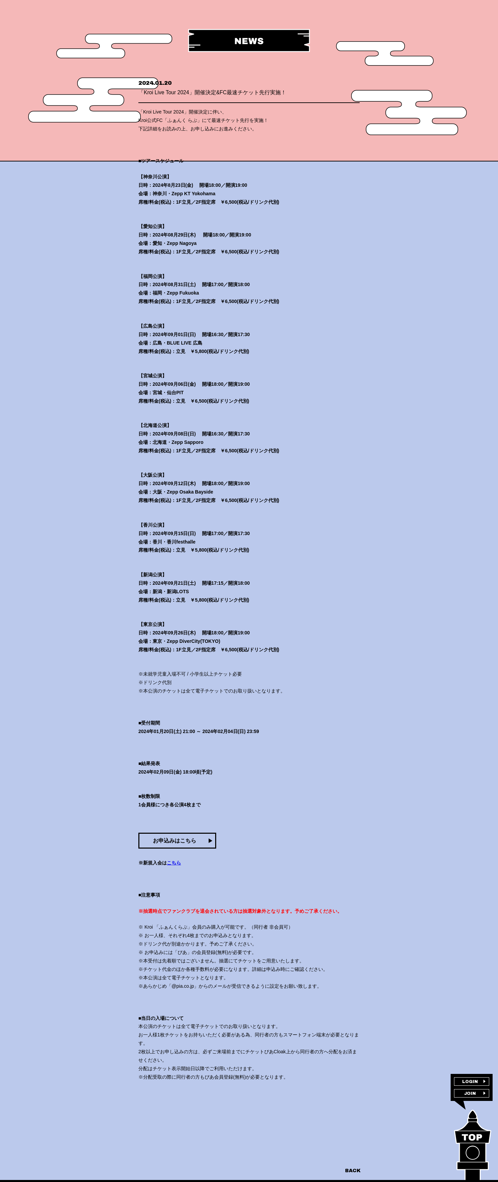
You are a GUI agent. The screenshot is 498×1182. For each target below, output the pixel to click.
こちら (174, 877)
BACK (352, 1170)
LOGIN (470, 1082)
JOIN (470, 1097)
